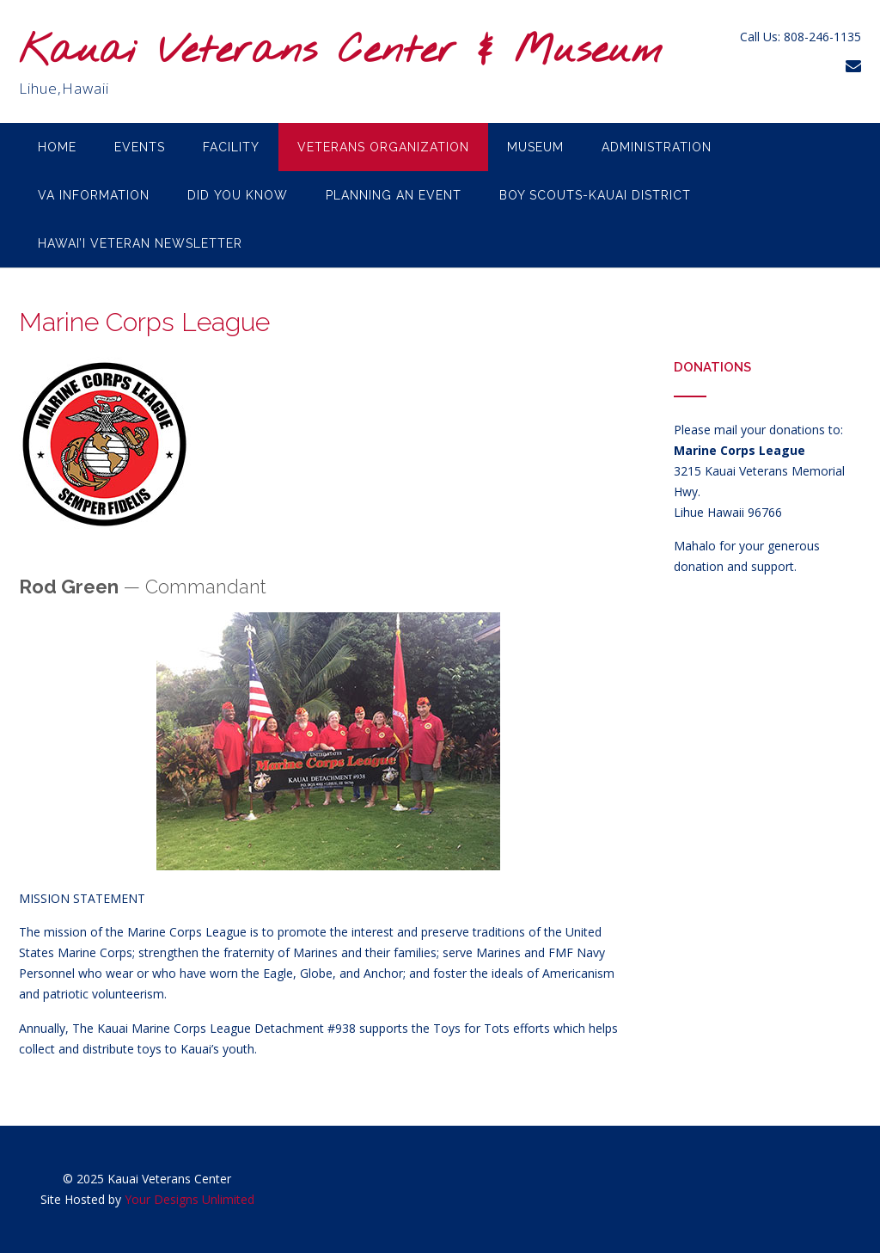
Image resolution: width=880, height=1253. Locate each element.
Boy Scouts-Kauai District (595, 195)
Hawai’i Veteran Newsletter (140, 243)
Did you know (237, 195)
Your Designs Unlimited (189, 1199)
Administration (657, 147)
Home (57, 147)
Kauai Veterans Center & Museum (341, 52)
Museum (535, 147)
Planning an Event (393, 195)
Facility (231, 147)
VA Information (94, 195)
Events (139, 147)
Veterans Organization (383, 147)
